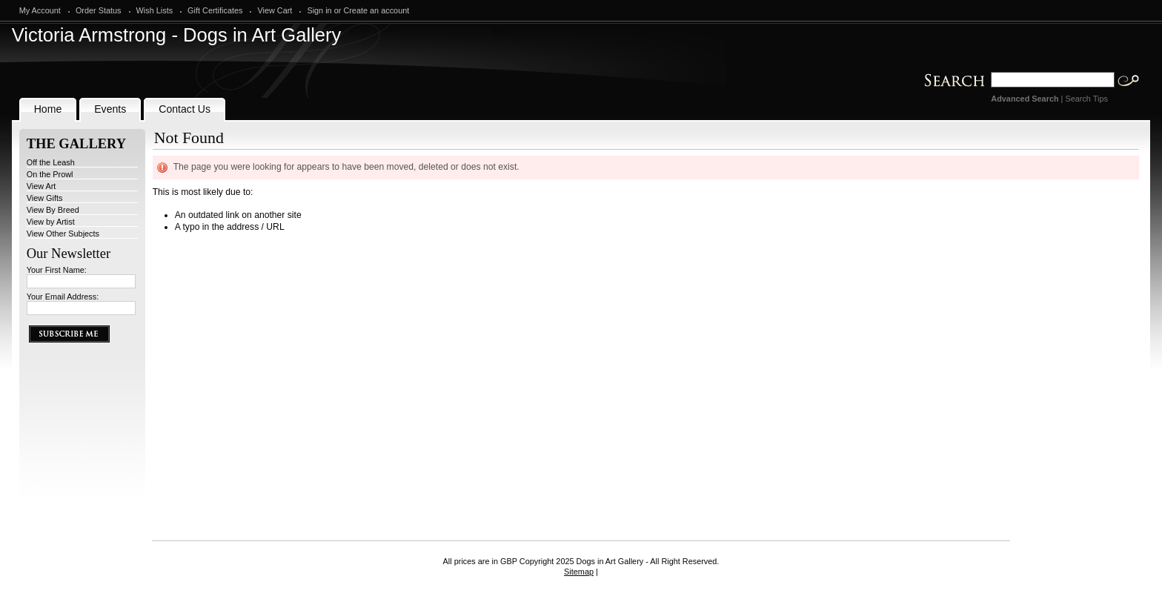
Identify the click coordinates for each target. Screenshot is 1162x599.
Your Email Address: (63, 296)
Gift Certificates (214, 10)
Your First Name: (57, 269)
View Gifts (45, 197)
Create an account (376, 10)
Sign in (319, 10)
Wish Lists (154, 10)
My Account (40, 10)
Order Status (99, 10)
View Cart (274, 10)
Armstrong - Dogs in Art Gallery (177, 34)
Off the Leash (51, 162)
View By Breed (53, 209)
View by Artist (51, 221)
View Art (41, 186)
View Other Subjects (63, 233)
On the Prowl (50, 174)
